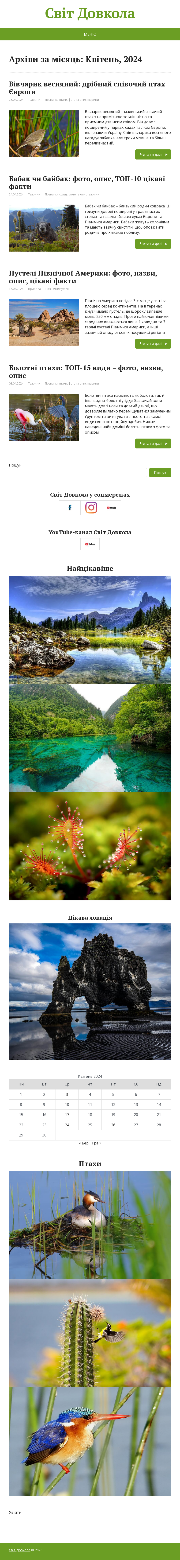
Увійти (15, 1512)
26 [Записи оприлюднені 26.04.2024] (113, 1125)
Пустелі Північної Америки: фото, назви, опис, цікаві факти (83, 276)
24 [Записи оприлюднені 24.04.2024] (67, 1125)
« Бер (84, 1143)
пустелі (64, 289)
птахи (63, 100)
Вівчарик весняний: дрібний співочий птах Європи (87, 87)
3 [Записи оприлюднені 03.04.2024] (67, 1094)
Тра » (96, 1143)
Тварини (34, 100)
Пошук (15, 465)
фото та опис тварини (83, 100)
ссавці (63, 194)
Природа (34, 289)
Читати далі (151, 154)
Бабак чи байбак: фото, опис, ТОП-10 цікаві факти (87, 182)
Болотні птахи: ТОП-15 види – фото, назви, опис (86, 371)
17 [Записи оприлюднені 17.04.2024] (67, 1114)
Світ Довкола (90, 13)
